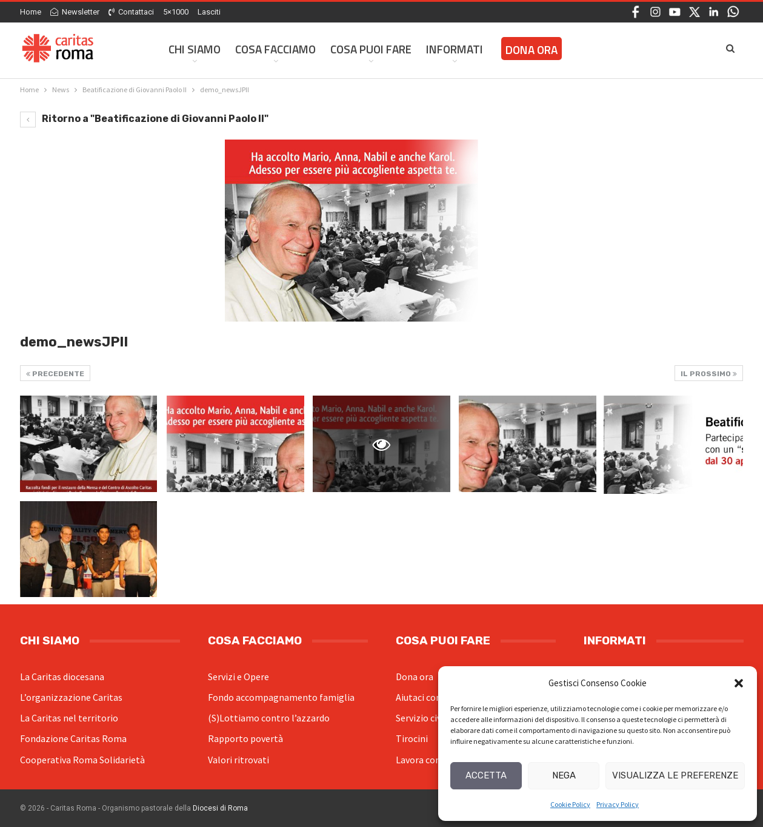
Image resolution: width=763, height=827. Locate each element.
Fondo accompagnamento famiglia (281, 697)
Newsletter (74, 11)
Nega (564, 775)
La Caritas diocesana (62, 676)
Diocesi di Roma (220, 808)
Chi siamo (194, 49)
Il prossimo (709, 374)
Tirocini (412, 738)
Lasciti (209, 11)
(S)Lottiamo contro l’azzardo (269, 718)
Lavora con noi (426, 760)
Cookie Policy (570, 804)
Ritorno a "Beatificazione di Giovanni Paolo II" (144, 118)
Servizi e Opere (238, 676)
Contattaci (131, 11)
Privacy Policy (617, 804)
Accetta (486, 775)
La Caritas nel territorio (69, 718)
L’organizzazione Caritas (71, 697)
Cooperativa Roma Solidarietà (82, 760)
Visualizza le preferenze (675, 775)
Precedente (55, 374)
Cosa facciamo (275, 49)
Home (30, 11)
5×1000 (175, 11)
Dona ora (414, 676)
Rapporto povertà (245, 738)
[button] (739, 683)
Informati (454, 49)
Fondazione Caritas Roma (73, 738)
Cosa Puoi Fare (370, 49)
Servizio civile (423, 718)
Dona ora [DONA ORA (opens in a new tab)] (531, 49)
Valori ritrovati (238, 760)
